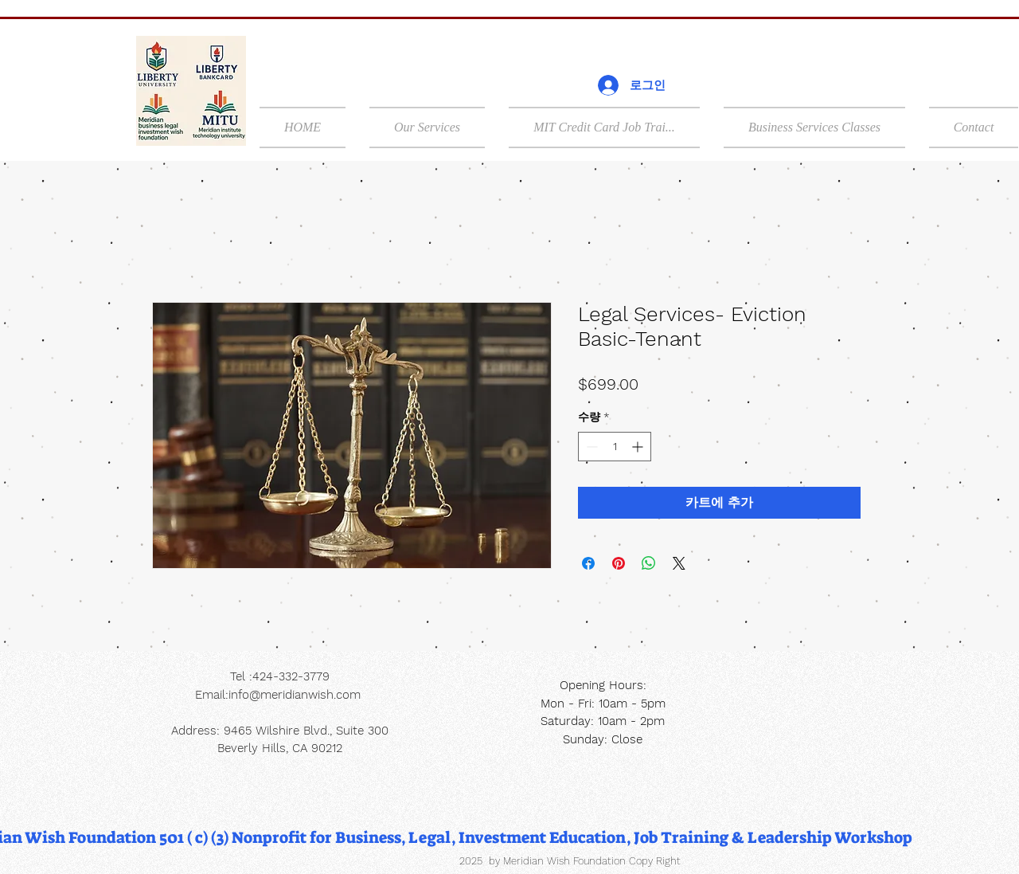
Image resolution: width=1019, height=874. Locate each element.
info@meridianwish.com (294, 695)
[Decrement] (590, 447)
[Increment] (639, 447)
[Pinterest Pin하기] (618, 563)
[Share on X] (679, 563)
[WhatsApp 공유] (648, 563)
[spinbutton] (614, 447)
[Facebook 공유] (588, 563)
